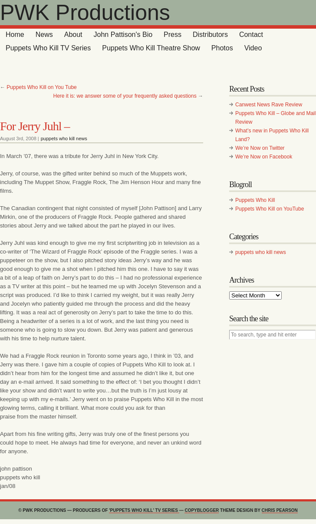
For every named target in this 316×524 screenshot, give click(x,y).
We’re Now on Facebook (263, 157)
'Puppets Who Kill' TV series (144, 510)
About (73, 34)
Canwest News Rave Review (268, 105)
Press (172, 34)
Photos (222, 48)
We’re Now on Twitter (260, 148)
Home (15, 34)
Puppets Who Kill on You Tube (41, 87)
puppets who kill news (64, 138)
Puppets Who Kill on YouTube (269, 209)
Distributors (210, 34)
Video (253, 48)
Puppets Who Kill (255, 200)
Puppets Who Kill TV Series (48, 48)
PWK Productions (85, 12)
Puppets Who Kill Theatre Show (151, 48)
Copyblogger (201, 510)
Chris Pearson (280, 510)
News (44, 34)
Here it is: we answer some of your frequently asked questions (124, 96)
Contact (251, 34)
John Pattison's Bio (123, 34)
